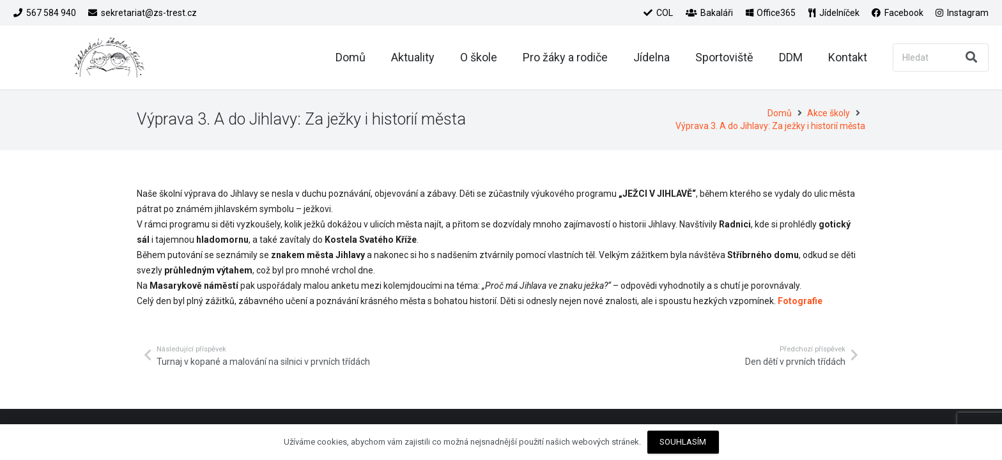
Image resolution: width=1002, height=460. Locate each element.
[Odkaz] (109, 57)
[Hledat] (941, 57)
